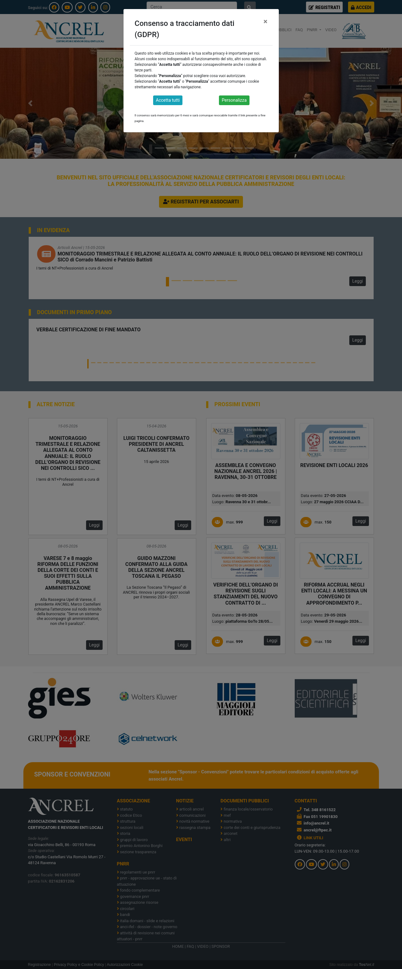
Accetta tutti (168, 100)
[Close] (266, 21)
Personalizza (234, 100)
